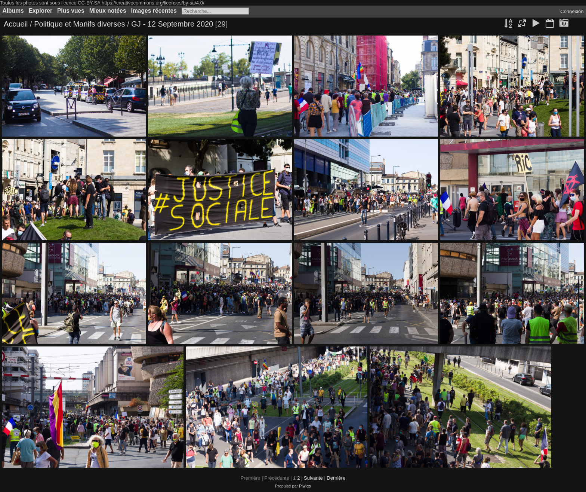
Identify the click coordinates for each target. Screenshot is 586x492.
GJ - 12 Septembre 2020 (172, 24)
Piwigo (305, 486)
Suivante (313, 478)
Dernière (336, 478)
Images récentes (154, 10)
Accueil (16, 24)
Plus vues (70, 10)
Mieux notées (107, 10)
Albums (13, 10)
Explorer (40, 10)
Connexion (571, 11)
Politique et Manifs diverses (79, 24)
